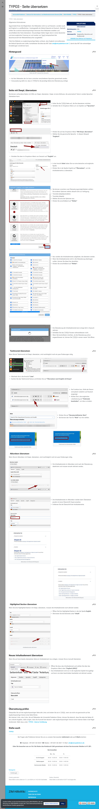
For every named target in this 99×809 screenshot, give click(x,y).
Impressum (32, 797)
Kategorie (12, 770)
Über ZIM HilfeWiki (34, 794)
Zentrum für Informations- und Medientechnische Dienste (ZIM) (44, 14)
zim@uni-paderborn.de (60, 43)
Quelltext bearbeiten (94, 51)
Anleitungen (13, 773)
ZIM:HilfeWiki (67, 14)
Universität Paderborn (19, 14)
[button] (51, 803)
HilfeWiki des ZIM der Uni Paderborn (81, 38)
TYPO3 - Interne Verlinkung (37, 722)
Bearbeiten (93, 51)
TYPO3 (74, 14)
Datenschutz (32, 791)
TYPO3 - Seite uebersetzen (85, 14)
